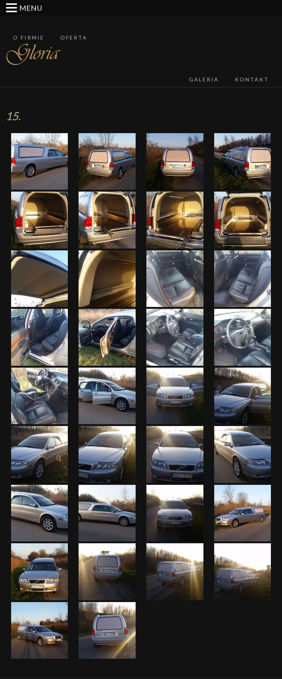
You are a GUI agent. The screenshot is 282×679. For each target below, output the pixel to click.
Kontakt (252, 79)
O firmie (28, 37)
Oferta (73, 37)
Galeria (204, 79)
